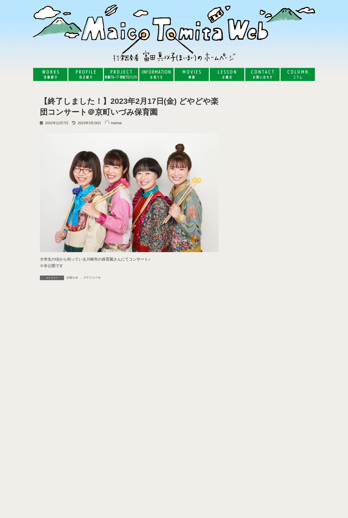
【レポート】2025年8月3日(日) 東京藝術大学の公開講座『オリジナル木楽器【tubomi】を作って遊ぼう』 (285, 124)
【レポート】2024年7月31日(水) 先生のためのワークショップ (285, 267)
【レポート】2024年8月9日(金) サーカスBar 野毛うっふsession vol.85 (285, 212)
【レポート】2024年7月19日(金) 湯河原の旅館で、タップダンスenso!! (285, 240)
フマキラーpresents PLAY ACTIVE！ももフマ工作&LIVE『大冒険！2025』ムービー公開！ (277, 477)
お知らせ (72, 277)
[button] (82, 442)
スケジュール (92, 277)
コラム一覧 (298, 287)
